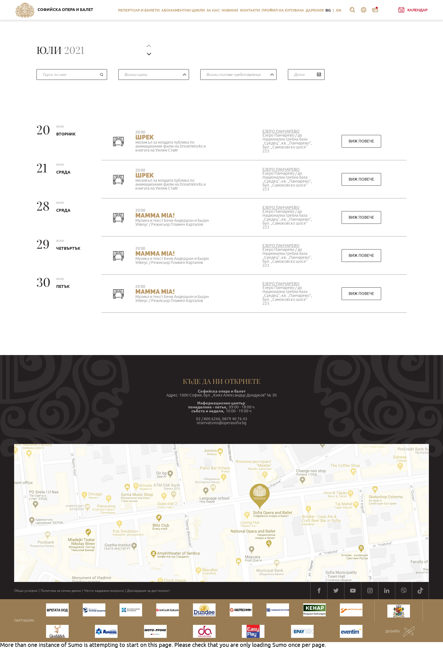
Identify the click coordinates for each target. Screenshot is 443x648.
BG (328, 10)
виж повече (361, 141)
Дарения (315, 10)
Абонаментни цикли (183, 10)
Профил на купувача (283, 10)
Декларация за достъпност (148, 590)
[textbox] (237, 74)
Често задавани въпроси (104, 590)
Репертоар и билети (139, 10)
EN (338, 10)
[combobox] (153, 74)
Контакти (250, 10)
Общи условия (26, 590)
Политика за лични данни (61, 590)
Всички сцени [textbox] (135, 74)
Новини (230, 10)
